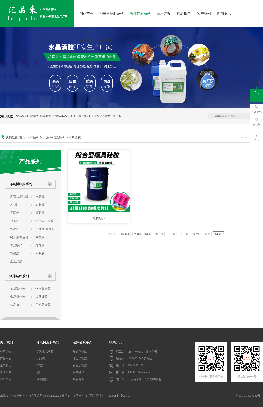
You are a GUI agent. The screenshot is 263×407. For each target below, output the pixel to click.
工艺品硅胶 (43, 305)
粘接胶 (14, 253)
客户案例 (204, 13)
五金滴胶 (16, 261)
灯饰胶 (40, 245)
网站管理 (95, 395)
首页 (22, 137)
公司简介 (5, 351)
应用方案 (164, 13)
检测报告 (184, 13)
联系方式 (115, 342)
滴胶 (39, 372)
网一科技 (81, 395)
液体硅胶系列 (140, 13)
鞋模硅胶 (98, 218)
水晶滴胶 (32, 116)
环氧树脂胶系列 (112, 13)
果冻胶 (117, 116)
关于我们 (86, 40)
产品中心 (36, 137)
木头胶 (40, 253)
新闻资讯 (224, 13)
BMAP (112, 395)
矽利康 (14, 305)
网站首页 (86, 13)
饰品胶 (14, 229)
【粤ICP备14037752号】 (248, 395)
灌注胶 (40, 237)
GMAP (126, 395)
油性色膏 (75, 116)
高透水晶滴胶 (19, 196)
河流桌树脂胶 (44, 221)
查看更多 (42, 379)
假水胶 (98, 116)
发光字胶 (16, 245)
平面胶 (14, 213)
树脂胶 (40, 204)
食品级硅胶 (17, 296)
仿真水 (87, 116)
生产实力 (5, 365)
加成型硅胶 (17, 288)
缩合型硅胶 (43, 288)
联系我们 (106, 40)
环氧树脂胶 (47, 116)
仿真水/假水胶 (44, 229)
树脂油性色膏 (19, 237)
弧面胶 (40, 213)
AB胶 (107, 116)
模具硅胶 (62, 116)
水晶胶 (20, 116)
